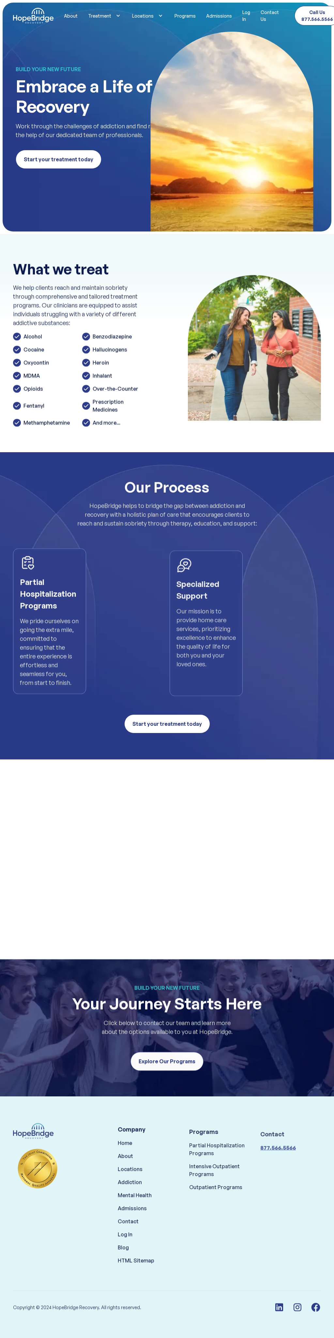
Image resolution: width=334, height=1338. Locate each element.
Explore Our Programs (167, 1068)
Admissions (219, 16)
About (71, 16)
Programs (185, 16)
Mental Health (135, 1209)
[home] (33, 16)
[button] (105, 16)
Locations (130, 1183)
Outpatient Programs (215, 1207)
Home (125, 1157)
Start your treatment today (58, 159)
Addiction (130, 1196)
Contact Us (270, 15)
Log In (246, 15)
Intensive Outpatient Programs (214, 1190)
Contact (128, 1236)
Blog (123, 1262)
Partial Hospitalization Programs (217, 1169)
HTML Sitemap (136, 1275)
